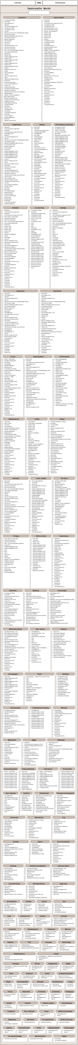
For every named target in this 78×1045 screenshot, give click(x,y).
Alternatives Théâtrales (60, 146)
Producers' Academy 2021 (50, 63)
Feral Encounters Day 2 (10, 48)
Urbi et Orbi (7, 44)
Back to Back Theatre (9, 96)
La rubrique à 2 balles (9, 20)
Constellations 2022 (49, 40)
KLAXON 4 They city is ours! (8, 467)
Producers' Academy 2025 (50, 47)
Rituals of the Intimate (9, 82)
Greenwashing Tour (57, 240)
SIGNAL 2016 (7, 61)
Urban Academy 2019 (49, 52)
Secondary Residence (9, 365)
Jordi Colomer (7, 168)
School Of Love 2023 (60, 168)
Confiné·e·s (7, 424)
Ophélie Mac (58, 394)
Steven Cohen (37, 171)
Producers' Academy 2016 (37, 247)
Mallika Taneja (35, 496)
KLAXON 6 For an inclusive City (46, 345)
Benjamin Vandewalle (57, 228)
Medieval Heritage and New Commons (13, 36)
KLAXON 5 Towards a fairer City (59, 180)
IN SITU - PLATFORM (60, 130)
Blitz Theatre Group (55, 463)
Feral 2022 (34, 228)
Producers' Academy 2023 (50, 55)
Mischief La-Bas (8, 598)
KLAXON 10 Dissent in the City (8, 831)
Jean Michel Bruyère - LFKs (10, 45)
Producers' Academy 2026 (61, 159)
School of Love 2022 (60, 167)
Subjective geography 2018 (11, 66)
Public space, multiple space (11, 216)
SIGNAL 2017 (7, 64)
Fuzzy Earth (55, 239)
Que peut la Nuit (59, 152)
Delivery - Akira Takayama (50, 31)
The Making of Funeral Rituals (11, 99)
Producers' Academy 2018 (50, 58)
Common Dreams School (37, 261)
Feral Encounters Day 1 (9, 47)
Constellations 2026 (9, 28)
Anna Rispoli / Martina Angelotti (62, 163)
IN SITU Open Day (8, 380)
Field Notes (7, 106)
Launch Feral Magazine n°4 (11, 26)
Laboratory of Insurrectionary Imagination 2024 (13, 214)
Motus (6, 755)
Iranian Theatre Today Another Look (52, 69)
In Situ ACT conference (9, 375)
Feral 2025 (7, 42)
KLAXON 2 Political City (54, 471)
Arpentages (47, 44)
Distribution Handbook (61, 383)
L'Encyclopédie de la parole (10, 157)
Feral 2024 (7, 80)
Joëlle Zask (57, 156)
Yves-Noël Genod (8, 918)
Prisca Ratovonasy (35, 244)
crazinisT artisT (8, 176)
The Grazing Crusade (9, 34)
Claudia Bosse (44, 314)
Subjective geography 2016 (11, 60)
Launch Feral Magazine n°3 (11, 83)
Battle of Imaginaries (9, 39)
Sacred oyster (37, 163)
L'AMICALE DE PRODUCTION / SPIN (64, 404)
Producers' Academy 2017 (50, 60)
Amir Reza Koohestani (9, 191)
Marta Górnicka (38, 170)
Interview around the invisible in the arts (56, 452)
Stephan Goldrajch (38, 152)
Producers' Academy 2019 (50, 61)
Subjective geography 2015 (11, 56)
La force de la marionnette (59, 642)
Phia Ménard (37, 165)
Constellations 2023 (49, 42)
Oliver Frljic (7, 372)
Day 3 (32, 226)
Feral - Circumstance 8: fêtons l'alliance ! (14, 50)
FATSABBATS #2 (38, 133)
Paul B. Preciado (38, 167)
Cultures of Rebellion (49, 72)
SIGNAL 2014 (7, 55)
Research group (8, 367)
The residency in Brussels (10, 368)
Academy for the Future (10, 69)
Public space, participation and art (63, 160)
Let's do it (6, 31)
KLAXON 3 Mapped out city (38, 190)
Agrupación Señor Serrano (38, 509)
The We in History (8, 186)
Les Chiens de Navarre (39, 175)
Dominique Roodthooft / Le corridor (61, 360)
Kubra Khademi (38, 138)
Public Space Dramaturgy (10, 103)
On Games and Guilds (9, 37)
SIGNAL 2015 (7, 58)
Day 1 (32, 223)
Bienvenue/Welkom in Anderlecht (12, 370)
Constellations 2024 (49, 45)
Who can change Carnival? (10, 75)
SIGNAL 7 (6, 68)
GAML (6, 77)
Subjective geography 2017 (11, 63)
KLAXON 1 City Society (47, 97)
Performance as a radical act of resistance (63, 807)
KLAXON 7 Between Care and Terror (50, 87)
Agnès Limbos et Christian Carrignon (62, 655)
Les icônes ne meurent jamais (11, 88)
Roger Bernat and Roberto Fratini (62, 135)
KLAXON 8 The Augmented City (39, 199)
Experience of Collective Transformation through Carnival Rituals (14, 326)
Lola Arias (57, 402)
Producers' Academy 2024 (50, 56)
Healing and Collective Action (11, 79)
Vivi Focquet (34, 240)
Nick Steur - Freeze (8, 376)
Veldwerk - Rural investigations (12, 95)
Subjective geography (9, 117)
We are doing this (35, 251)
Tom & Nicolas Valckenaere (10, 52)
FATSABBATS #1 (38, 157)
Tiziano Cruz (7, 85)
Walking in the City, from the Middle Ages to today (16, 32)
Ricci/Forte (7, 187)
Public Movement (38, 136)
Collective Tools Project (9, 87)
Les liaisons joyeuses (9, 450)
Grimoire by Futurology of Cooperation (11, 608)
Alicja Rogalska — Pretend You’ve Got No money (37, 676)
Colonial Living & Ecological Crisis (48, 78)
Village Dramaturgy (9, 101)
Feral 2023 (7, 53)
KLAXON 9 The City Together (38, 180)
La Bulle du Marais (8, 104)
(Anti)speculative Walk (31, 383)
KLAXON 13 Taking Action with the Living (11, 759)
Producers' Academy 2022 (50, 64)
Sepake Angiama (8, 192)
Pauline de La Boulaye (41, 799)
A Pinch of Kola (7, 40)
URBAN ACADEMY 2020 (50, 53)
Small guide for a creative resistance (30, 764)
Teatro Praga (54, 456)
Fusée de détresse (59, 143)
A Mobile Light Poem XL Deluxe (11, 428)
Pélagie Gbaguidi (8, 93)
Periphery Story (8, 199)
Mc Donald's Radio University (51, 29)
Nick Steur (36, 141)
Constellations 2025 (9, 29)
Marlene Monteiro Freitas (40, 173)
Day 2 (32, 224)
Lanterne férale (54, 424)
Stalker (6, 71)
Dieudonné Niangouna (56, 458)
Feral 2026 (7, 21)
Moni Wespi (37, 135)
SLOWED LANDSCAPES (40, 132)
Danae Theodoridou (9, 72)
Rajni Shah (7, 189)
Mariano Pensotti (59, 373)
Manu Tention (7, 423)
